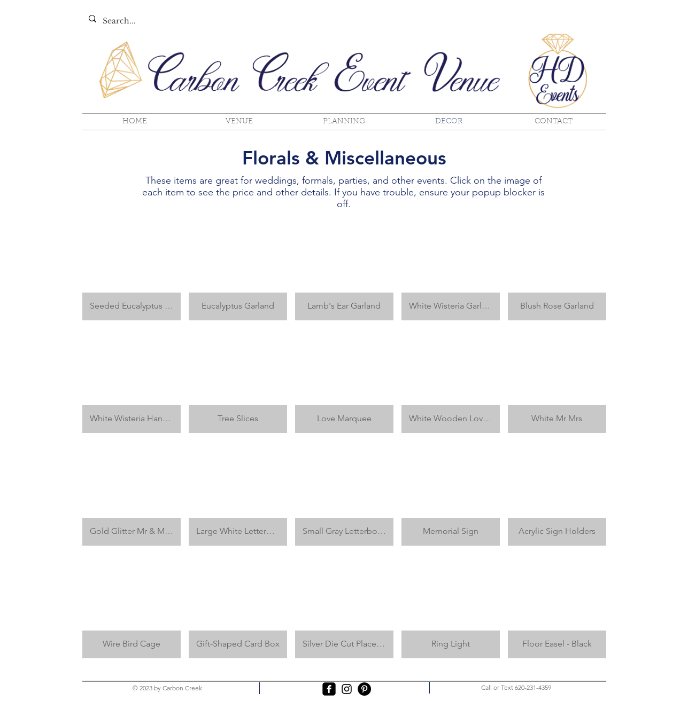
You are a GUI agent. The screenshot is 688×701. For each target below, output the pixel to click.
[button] (131, 268)
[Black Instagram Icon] (346, 689)
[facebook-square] (329, 689)
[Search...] (194, 21)
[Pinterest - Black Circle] (364, 689)
